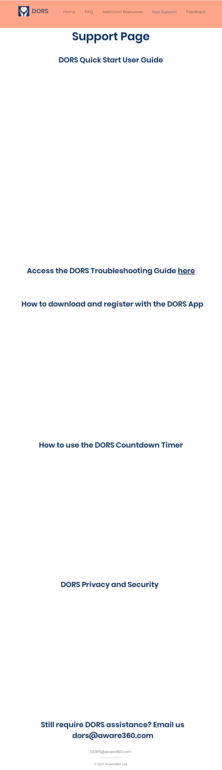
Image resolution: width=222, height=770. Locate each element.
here (186, 271)
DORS (40, 11)
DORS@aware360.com (110, 752)
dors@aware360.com (112, 735)
